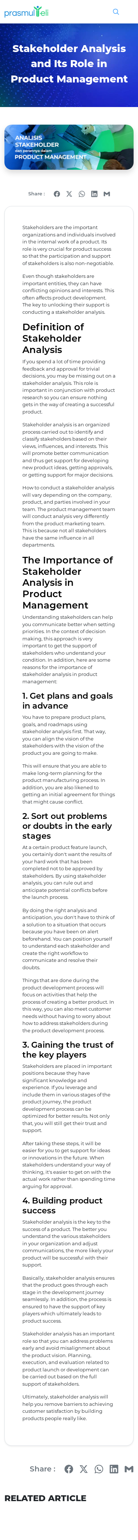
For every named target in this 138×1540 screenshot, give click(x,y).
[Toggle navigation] (125, 11)
